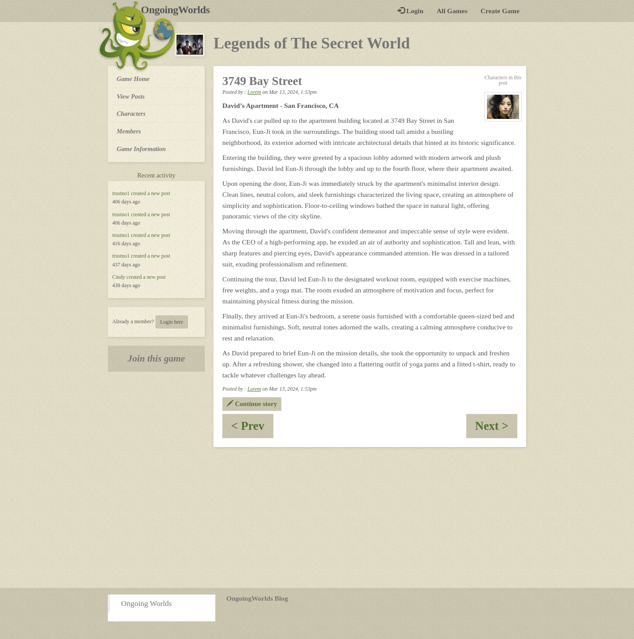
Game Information (141, 148)
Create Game (500, 11)
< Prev (252, 429)
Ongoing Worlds (146, 603)
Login (411, 11)
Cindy (118, 277)
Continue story (252, 403)
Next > (496, 429)
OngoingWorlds (178, 9)
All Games (452, 11)
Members (129, 131)
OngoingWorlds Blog (257, 598)
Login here (171, 322)
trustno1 (120, 193)
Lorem (254, 92)
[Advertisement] (317, 517)
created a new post (150, 193)
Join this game (156, 358)
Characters (131, 113)
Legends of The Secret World (312, 43)
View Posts (131, 96)
